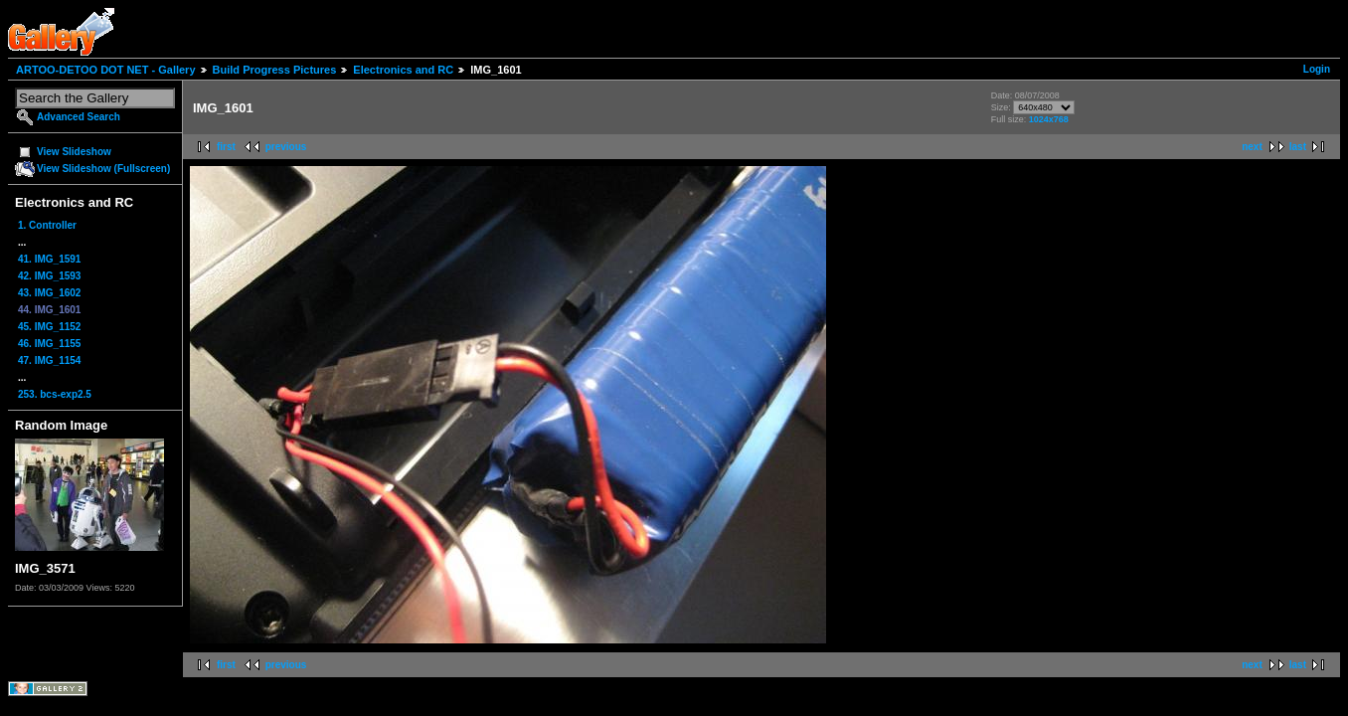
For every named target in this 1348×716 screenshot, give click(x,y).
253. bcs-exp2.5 (54, 394)
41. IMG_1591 (49, 259)
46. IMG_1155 (49, 343)
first (226, 146)
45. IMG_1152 (49, 326)
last (1297, 146)
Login (1316, 69)
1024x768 (1049, 119)
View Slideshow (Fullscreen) (103, 168)
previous (286, 146)
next (1252, 146)
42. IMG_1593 (49, 275)
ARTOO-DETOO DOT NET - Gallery (106, 70)
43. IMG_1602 (49, 292)
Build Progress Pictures (275, 70)
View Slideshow (74, 151)
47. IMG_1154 (49, 360)
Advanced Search (78, 116)
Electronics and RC (403, 70)
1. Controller (47, 225)
